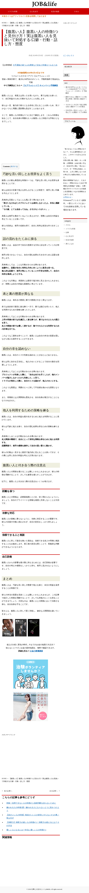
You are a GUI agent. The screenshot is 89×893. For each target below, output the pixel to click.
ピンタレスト (68, 55)
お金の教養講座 (36, 651)
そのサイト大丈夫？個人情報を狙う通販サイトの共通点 (76, 106)
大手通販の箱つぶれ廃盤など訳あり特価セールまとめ (35, 65)
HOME (4, 23)
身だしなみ (70, 244)
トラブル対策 (12, 11)
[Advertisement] (31, 145)
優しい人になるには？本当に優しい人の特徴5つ (26, 830)
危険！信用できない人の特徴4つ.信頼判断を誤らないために (31, 803)
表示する (14, 166)
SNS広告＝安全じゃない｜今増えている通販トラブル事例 (76, 111)
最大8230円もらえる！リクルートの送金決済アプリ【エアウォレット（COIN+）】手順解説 (76, 90)
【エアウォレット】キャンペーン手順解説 (40, 85)
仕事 (67, 232)
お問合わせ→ (68, 197)
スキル (76, 11)
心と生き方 (34, 11)
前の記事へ (8, 791)
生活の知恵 (55, 11)
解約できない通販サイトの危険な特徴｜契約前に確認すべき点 (76, 99)
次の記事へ (53, 791)
